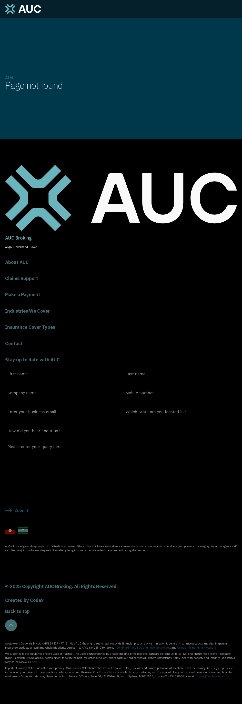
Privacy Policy (107, 672)
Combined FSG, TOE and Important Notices (143, 647)
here (34, 661)
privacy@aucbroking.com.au (213, 676)
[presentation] (44, 481)
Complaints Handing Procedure (196, 647)
